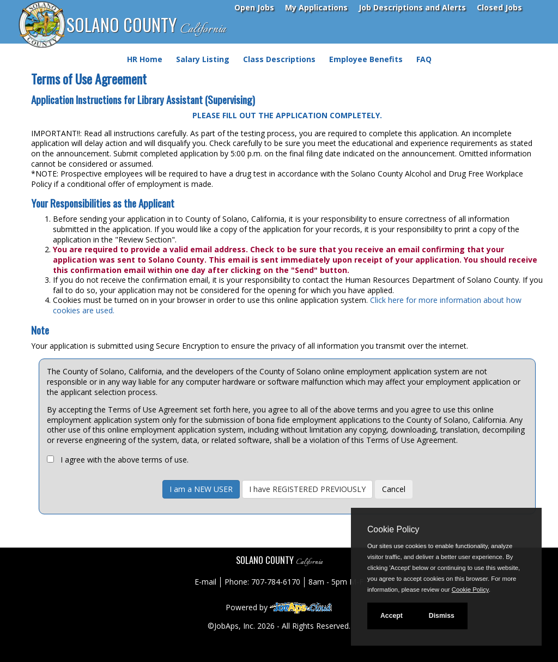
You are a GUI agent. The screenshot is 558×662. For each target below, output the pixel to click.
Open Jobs (254, 7)
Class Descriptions (279, 59)
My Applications (316, 7)
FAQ (424, 59)
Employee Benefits (366, 59)
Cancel (393, 489)
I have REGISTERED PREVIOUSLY (307, 489)
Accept (391, 616)
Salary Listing (202, 59)
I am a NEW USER (201, 489)
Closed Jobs (499, 7)
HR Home (144, 59)
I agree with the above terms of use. (124, 459)
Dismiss (441, 616)
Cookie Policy (393, 529)
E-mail (205, 581)
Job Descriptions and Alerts (412, 7)
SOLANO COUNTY (146, 25)
